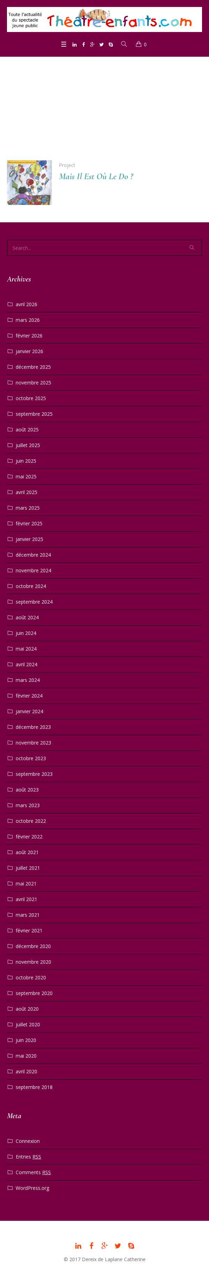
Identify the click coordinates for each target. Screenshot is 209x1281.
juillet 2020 (28, 1024)
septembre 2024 (34, 601)
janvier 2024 (29, 711)
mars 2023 (28, 805)
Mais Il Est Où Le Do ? (96, 176)
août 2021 (27, 852)
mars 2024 (28, 680)
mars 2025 (28, 507)
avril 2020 (26, 1071)
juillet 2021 (28, 868)
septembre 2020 (34, 993)
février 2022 (29, 836)
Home (93, 110)
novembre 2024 (33, 570)
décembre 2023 (33, 727)
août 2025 (27, 429)
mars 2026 (28, 320)
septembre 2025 (34, 414)
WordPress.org (32, 1188)
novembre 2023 (33, 742)
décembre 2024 (33, 554)
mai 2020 (26, 1055)
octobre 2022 (31, 821)
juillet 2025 (28, 445)
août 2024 (27, 617)
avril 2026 (26, 304)
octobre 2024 (31, 586)
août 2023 (27, 789)
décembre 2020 (33, 946)
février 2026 (29, 335)
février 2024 (29, 695)
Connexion (28, 1141)
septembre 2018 (34, 1087)
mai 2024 (26, 648)
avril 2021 (26, 899)
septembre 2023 (34, 774)
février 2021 (29, 930)
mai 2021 (26, 883)
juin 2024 (26, 633)
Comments (33, 1172)
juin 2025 (26, 460)
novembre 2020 (33, 961)
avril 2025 (26, 492)
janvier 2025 (29, 539)
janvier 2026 (29, 351)
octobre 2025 (31, 398)
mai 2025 (26, 476)
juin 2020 (26, 1040)
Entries (28, 1157)
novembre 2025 (33, 382)
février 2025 (29, 523)
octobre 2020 (31, 977)
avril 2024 (26, 664)
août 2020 (27, 1008)
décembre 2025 (33, 367)
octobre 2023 (31, 758)
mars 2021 (28, 915)
